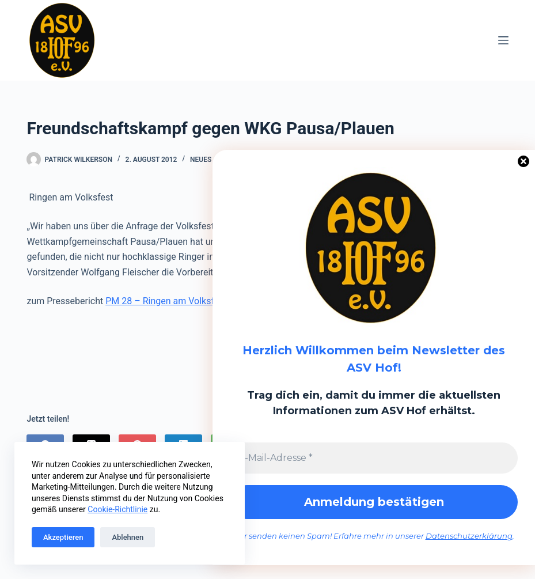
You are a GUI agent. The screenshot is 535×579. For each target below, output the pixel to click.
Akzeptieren (63, 537)
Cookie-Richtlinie (117, 509)
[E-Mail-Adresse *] (374, 458)
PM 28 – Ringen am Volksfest (166, 301)
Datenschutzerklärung (469, 536)
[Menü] (503, 40)
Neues (200, 160)
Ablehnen (127, 537)
